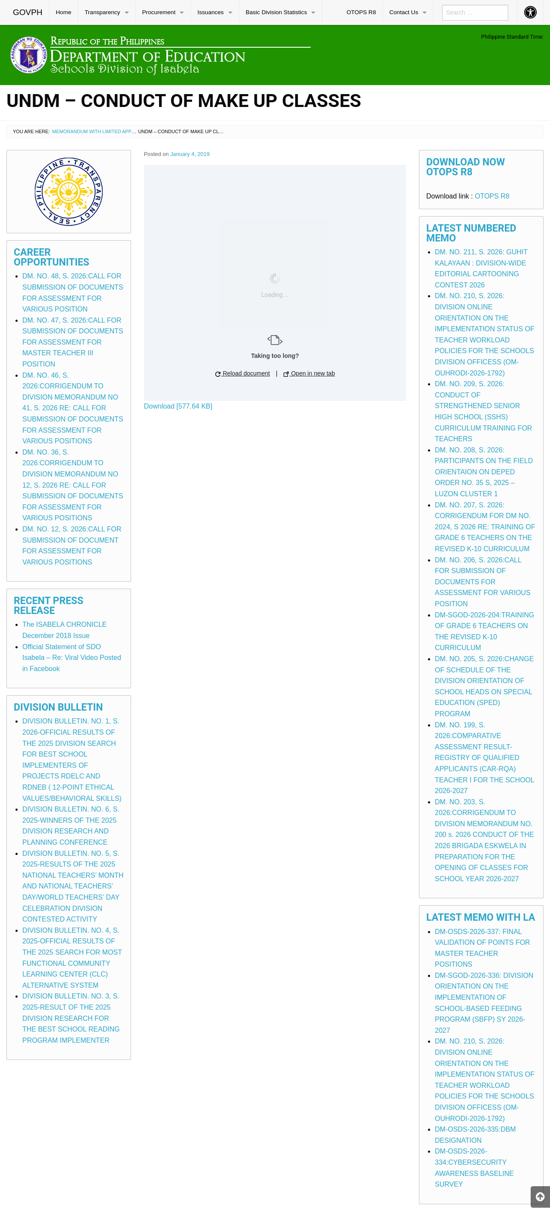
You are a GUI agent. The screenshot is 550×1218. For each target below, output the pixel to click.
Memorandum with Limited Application (102, 131)
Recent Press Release (48, 606)
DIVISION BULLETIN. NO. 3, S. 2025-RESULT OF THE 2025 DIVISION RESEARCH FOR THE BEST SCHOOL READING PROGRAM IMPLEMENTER (71, 1018)
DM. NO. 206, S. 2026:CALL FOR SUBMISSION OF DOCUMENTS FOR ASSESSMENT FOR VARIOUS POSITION (483, 581)
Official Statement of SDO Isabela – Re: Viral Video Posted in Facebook (71, 657)
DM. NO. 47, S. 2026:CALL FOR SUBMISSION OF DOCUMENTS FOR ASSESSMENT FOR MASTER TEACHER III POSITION (72, 342)
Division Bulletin (58, 707)
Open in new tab (309, 373)
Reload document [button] (242, 373)
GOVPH (28, 12)
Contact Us (403, 12)
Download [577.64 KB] (178, 406)
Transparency (102, 12)
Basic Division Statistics (276, 12)
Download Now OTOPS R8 (465, 167)
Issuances (210, 12)
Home (63, 12)
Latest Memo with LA (480, 917)
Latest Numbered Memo (471, 233)
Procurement (159, 12)
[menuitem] (27, 12)
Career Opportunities (51, 257)
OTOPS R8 (361, 12)
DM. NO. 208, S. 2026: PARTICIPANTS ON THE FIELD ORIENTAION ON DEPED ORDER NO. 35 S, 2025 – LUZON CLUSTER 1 (484, 472)
